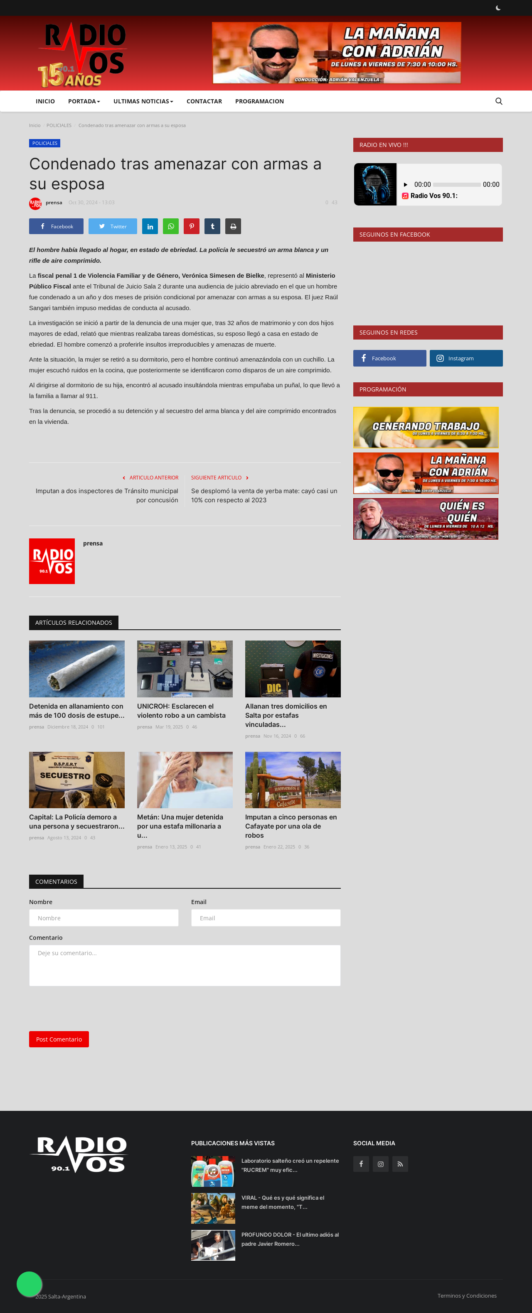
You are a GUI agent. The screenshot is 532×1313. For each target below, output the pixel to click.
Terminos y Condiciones (467, 1295)
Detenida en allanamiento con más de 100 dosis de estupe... (77, 710)
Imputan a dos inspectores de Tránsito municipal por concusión (107, 495)
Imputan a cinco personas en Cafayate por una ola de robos (291, 826)
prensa (45, 204)
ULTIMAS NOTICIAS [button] (143, 101)
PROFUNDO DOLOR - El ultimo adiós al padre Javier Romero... (290, 1239)
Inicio (45, 101)
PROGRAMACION (259, 101)
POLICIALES (59, 125)
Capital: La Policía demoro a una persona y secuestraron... (77, 821)
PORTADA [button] (84, 101)
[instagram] (381, 1164)
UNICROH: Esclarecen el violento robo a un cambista (181, 710)
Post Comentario (59, 1039)
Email (199, 902)
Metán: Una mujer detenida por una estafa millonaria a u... (180, 826)
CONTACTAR (204, 101)
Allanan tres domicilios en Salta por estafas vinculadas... (286, 715)
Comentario (46, 937)
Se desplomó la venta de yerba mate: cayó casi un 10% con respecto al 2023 (264, 495)
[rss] (400, 1164)
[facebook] (361, 1164)
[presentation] (92, 1009)
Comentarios (56, 881)
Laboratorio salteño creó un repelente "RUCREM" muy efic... (290, 1165)
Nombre (40, 902)
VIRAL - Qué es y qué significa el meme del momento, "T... (282, 1202)
